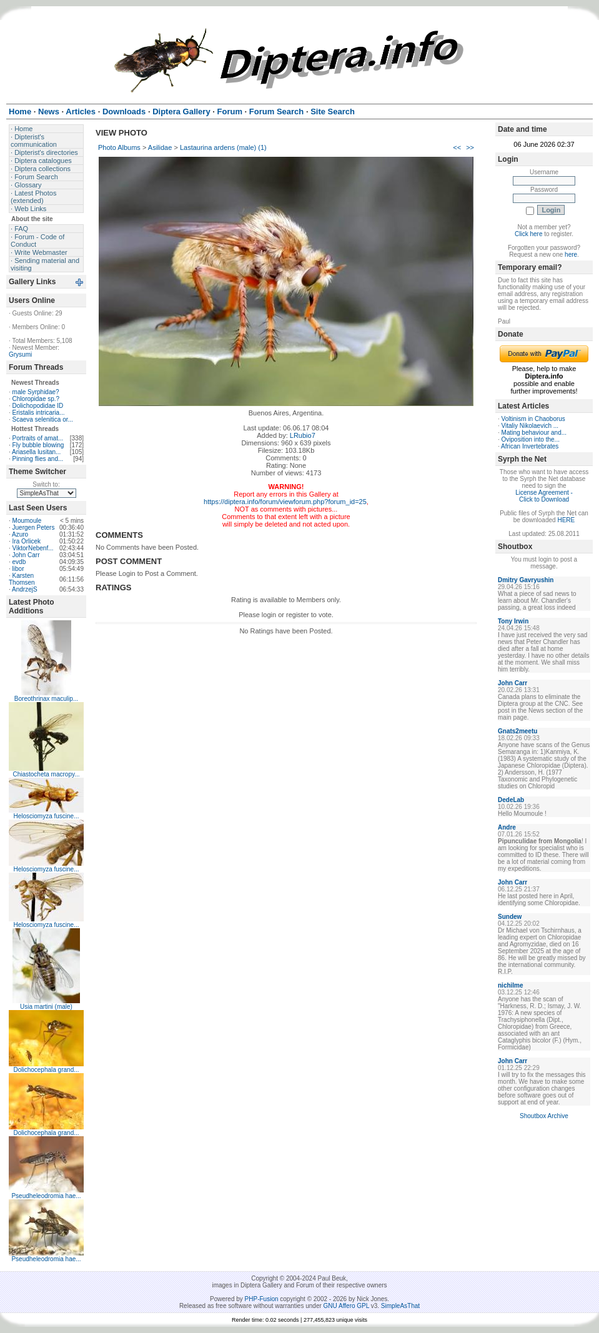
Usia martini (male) (46, 1006)
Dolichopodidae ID (38, 405)
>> (470, 147)
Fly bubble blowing (38, 445)
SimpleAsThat (400, 1305)
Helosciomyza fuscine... (46, 816)
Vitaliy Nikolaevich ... (530, 425)
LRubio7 (302, 435)
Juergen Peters (33, 527)
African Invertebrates (529, 446)
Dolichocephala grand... (46, 1069)
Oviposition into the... (531, 439)
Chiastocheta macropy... (45, 774)
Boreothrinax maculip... (46, 698)
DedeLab (511, 799)
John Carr (26, 555)
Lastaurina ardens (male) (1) (223, 147)
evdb (19, 561)
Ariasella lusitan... (36, 451)
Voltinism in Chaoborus (533, 418)
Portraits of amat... (38, 438)
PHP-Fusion (262, 1299)
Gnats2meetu (517, 731)
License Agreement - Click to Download (544, 496)
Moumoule (27, 520)
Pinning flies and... (38, 458)
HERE (566, 520)
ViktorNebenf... (33, 548)
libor (18, 568)
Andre (507, 827)
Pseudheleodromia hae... (46, 1195)
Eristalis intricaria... (38, 412)
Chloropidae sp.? (36, 398)
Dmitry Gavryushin (525, 580)
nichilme (510, 985)
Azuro (20, 534)
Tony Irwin (513, 621)
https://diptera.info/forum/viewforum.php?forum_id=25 (285, 501)
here (571, 254)
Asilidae (160, 147)
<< (457, 147)
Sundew (510, 916)
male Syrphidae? (35, 392)
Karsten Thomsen (22, 579)
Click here (528, 233)
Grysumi (20, 354)
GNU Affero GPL (346, 1305)
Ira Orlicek (26, 541)
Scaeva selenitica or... (42, 419)
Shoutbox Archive (544, 1115)
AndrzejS (24, 589)
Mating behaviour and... (534, 432)
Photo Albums (119, 147)
